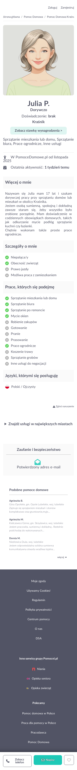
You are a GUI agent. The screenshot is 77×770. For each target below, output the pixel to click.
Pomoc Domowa (33, 17)
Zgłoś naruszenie (63, 406)
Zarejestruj (67, 7)
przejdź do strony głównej (16, 6)
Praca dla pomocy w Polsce (38, 723)
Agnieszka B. (16, 501)
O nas (38, 629)
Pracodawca (38, 732)
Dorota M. (14, 538)
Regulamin (38, 600)
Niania (38, 669)
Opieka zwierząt (38, 688)
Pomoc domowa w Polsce (38, 713)
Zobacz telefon (15, 761)
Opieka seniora (39, 678)
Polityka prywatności (38, 609)
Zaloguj (52, 7)
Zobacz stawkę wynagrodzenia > (38, 130)
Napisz (47, 760)
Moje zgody (38, 581)
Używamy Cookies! (39, 590)
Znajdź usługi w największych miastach (40, 424)
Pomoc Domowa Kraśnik (61, 17)
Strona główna (11, 17)
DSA (38, 638)
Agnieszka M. (16, 519)
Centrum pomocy (39, 619)
